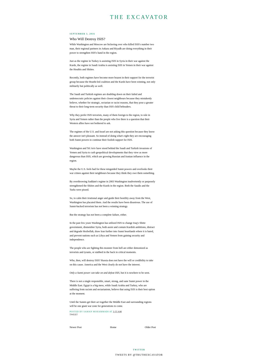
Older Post (150, 327)
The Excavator (139, 17)
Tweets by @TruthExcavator (139, 354)
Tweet (74, 314)
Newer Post (76, 327)
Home (113, 327)
